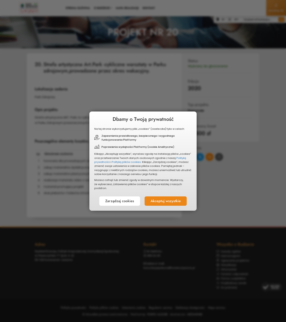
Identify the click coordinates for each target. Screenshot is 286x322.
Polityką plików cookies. (126, 162)
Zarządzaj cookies (119, 201)
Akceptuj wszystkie (166, 201)
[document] (143, 161)
